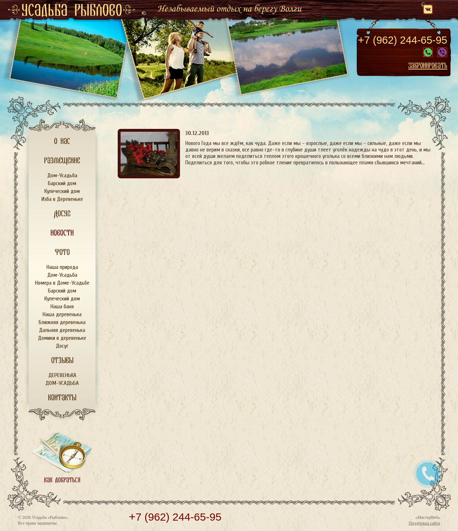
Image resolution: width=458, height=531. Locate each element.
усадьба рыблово (71, 10)
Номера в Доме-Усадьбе (62, 283)
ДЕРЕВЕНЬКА (62, 375)
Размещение (62, 160)
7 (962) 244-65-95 (402, 40)
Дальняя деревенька (62, 330)
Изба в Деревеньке (62, 199)
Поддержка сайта (424, 523)
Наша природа (62, 267)
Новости (62, 233)
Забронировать (427, 65)
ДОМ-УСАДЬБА (62, 383)
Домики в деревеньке (62, 338)
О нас (62, 141)
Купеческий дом (62, 191)
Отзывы (62, 360)
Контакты (62, 398)
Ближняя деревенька (62, 322)
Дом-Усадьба (62, 175)
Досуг (62, 213)
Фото (62, 252)
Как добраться (62, 480)
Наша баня (62, 306)
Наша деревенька (62, 314)
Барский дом (62, 183)
